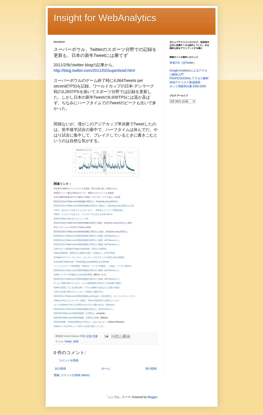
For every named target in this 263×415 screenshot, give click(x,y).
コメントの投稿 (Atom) (75, 375)
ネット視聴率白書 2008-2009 (188, 86)
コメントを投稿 (68, 360)
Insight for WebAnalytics (105, 18)
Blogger (152, 397)
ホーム (105, 368)
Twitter (68, 341)
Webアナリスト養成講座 (185, 82)
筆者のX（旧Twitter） (183, 62)
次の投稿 (60, 368)
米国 (75, 341)
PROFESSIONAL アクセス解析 (189, 78)
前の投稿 (151, 368)
